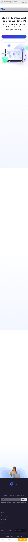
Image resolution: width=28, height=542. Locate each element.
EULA (10, 533)
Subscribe (23, 502)
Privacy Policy (4, 533)
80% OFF (22, 539)
